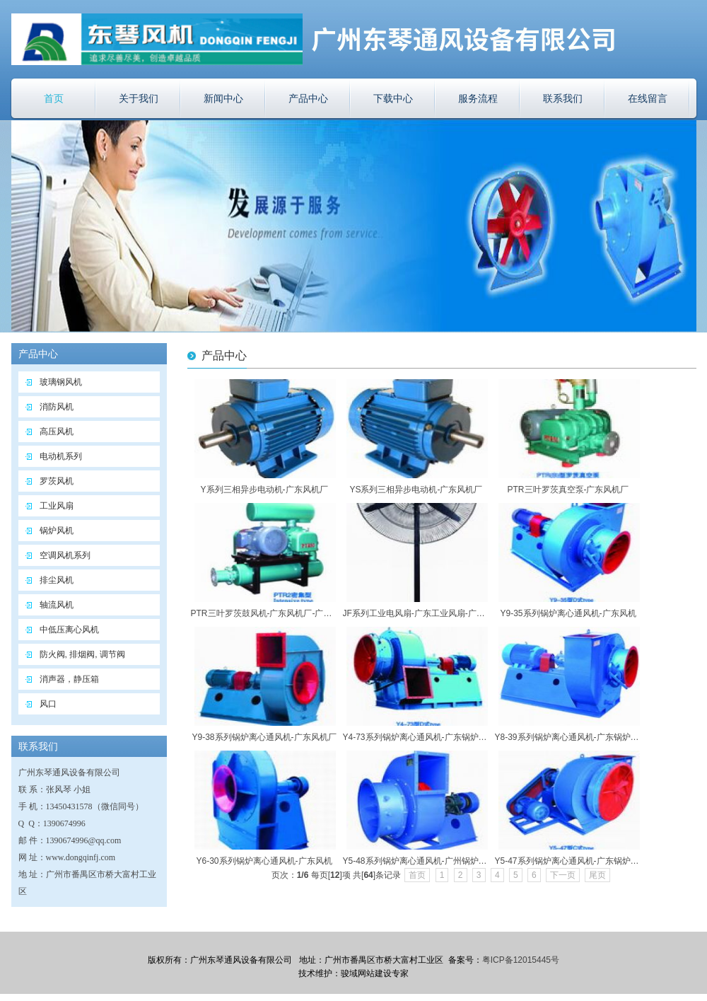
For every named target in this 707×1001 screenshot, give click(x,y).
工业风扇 (57, 506)
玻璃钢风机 (61, 382)
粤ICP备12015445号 (520, 960)
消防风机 (57, 407)
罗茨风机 (57, 481)
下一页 (562, 875)
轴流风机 (57, 605)
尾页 (597, 875)
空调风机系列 (65, 555)
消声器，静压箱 (69, 679)
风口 (48, 704)
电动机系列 (61, 456)
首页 (54, 98)
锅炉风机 (57, 531)
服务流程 (478, 98)
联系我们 (563, 98)
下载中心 (393, 98)
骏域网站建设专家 (375, 973)
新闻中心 (223, 98)
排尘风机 (57, 580)
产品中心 (308, 98)
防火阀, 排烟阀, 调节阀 (82, 654)
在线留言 (647, 98)
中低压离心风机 (69, 630)
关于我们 (138, 98)
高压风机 (57, 431)
